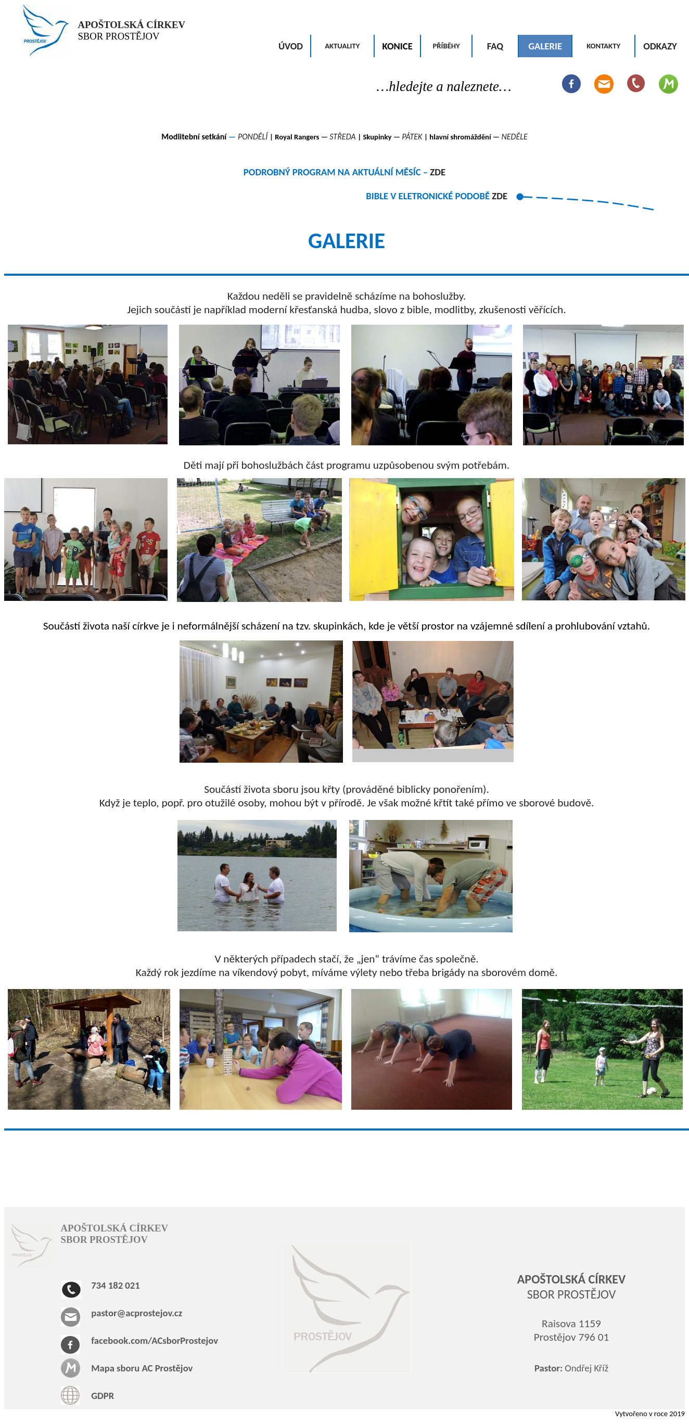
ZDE (437, 172)
